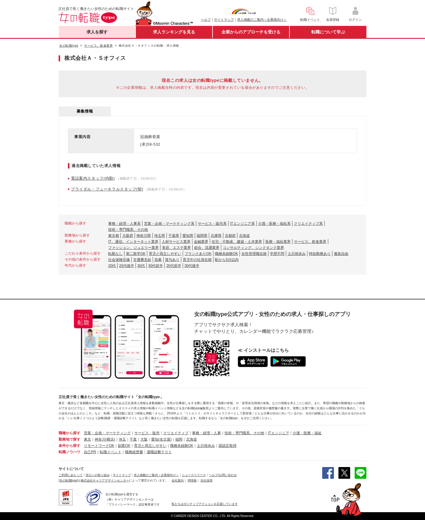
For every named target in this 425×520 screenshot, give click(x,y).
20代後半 (126, 266)
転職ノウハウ (69, 452)
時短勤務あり (320, 254)
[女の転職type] (68, 480)
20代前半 (173, 266)
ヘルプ (206, 19)
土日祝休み (297, 254)
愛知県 (187, 236)
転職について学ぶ (328, 31)
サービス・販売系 (212, 223)
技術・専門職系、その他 (128, 230)
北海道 (244, 236)
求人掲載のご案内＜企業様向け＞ (262, 19)
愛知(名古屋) (161, 439)
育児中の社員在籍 (197, 260)
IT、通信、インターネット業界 (133, 242)
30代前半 (155, 266)
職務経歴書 (134, 452)
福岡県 (202, 236)
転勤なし (115, 254)
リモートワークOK (99, 445)
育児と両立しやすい (165, 254)
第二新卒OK (135, 254)
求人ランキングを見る (174, 31)
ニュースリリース (194, 475)
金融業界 (201, 242)
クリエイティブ (175, 433)
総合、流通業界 (206, 248)
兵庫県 (216, 236)
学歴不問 (277, 254)
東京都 (113, 236)
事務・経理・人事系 (124, 223)
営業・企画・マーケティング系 (169, 223)
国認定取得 (228, 445)
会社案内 (178, 480)
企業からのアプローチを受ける (251, 31)
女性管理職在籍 (254, 254)
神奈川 (100, 439)
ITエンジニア (278, 433)
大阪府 (127, 236)
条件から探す (69, 445)
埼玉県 (159, 236)
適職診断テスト (159, 452)
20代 (112, 266)
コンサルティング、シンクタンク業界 (253, 248)
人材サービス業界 (176, 242)
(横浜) (110, 439)
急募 (158, 260)
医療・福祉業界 (278, 242)
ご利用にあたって (71, 475)
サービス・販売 (147, 433)
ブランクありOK (198, 254)
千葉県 (173, 236)
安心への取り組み (98, 475)
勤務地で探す (69, 439)
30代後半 (192, 266)
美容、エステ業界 (176, 248)
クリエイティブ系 (308, 223)
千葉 (133, 439)
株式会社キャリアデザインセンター (105, 480)
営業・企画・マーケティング (107, 433)
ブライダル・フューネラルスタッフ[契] (107, 189)
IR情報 (192, 480)
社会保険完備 (119, 260)
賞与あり (172, 260)
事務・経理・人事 (206, 433)
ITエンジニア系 (242, 223)
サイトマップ (224, 19)
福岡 (178, 439)
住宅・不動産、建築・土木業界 (237, 242)
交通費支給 (142, 260)
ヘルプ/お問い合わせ (223, 475)
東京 (87, 439)
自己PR (90, 452)
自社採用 (206, 480)
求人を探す (97, 31)
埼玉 (122, 439)
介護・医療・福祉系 (274, 223)
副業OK (124, 445)
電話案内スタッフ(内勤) (93, 178)
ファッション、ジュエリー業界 (133, 248)
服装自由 (341, 254)
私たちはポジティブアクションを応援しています (205, 504)
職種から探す (69, 433)
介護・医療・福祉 (307, 433)
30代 (141, 266)
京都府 (230, 236)
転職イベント (110, 452)
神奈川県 (143, 236)
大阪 (144, 439)
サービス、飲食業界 (310, 242)
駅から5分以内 (227, 260)
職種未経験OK (226, 254)
